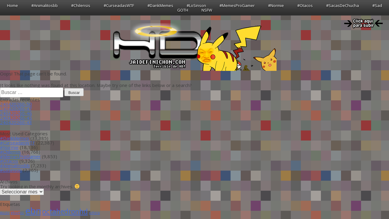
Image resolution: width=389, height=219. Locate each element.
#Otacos (305, 5)
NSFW (206, 10)
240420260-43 (16, 122)
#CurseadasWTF (119, 5)
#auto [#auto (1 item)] (4, 213)
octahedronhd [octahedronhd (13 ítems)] (65, 211)
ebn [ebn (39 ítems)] (33, 211)
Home (12, 5)
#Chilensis (80, 5)
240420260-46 (16, 113)
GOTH (182, 10)
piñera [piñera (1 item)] (94, 213)
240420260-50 (16, 104)
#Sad (377, 5)
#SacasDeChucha (342, 5)
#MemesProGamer (237, 5)
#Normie (276, 5)
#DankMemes (160, 5)
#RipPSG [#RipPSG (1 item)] (17, 213)
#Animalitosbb (44, 5)
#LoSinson (196, 5)
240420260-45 (16, 118)
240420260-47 (16, 109)
